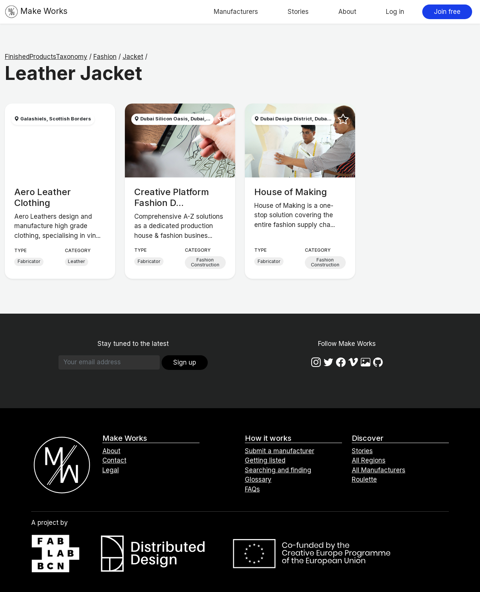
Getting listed (265, 460)
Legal (110, 470)
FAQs (252, 489)
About (347, 11)
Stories (298, 11)
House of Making (290, 191)
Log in (395, 11)
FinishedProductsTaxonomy (46, 56)
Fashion (105, 56)
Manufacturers (236, 11)
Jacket (133, 56)
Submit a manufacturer (279, 451)
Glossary (258, 479)
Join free (447, 11)
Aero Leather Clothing (42, 197)
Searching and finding (278, 470)
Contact (114, 460)
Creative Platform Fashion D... (171, 197)
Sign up (184, 362)
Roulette (364, 479)
